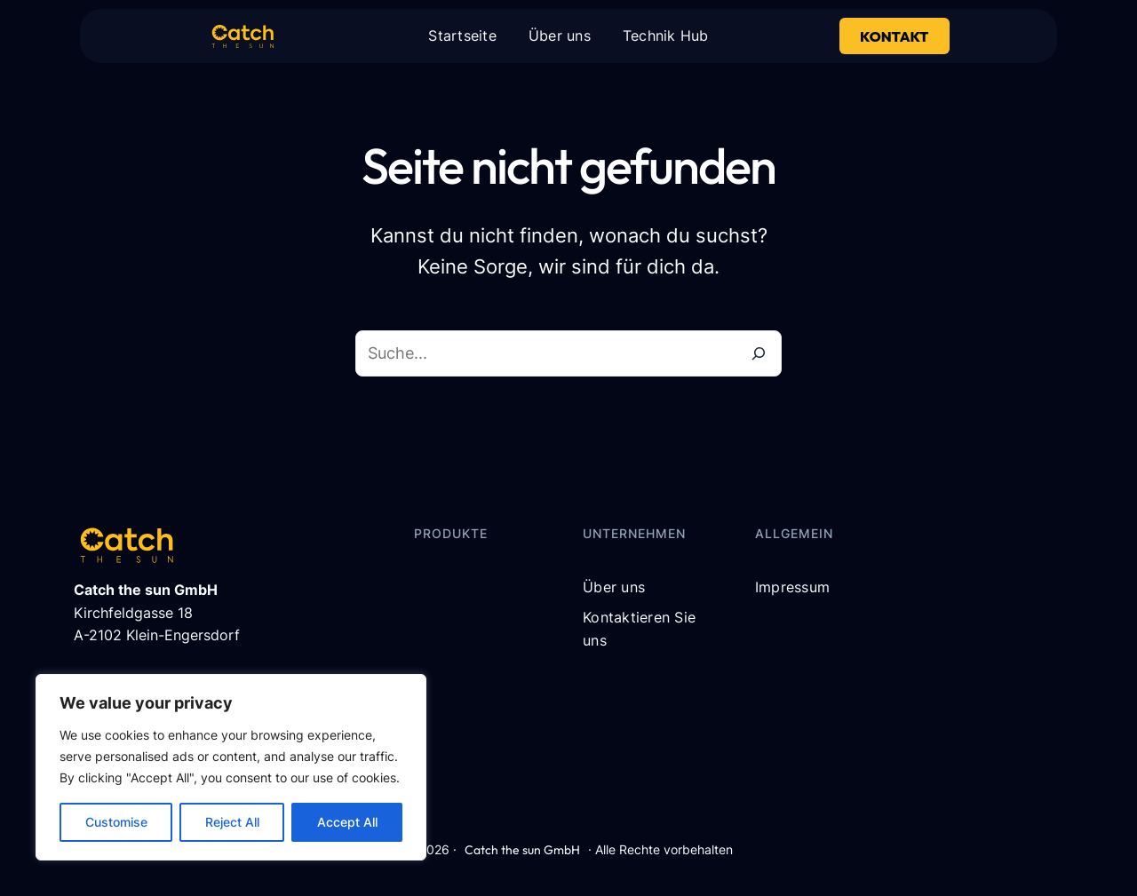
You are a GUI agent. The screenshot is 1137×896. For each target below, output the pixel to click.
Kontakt (894, 36)
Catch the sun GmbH (522, 850)
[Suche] (758, 353)
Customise (116, 821)
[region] (231, 767)
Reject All (232, 821)
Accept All (347, 821)
